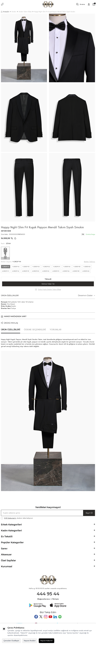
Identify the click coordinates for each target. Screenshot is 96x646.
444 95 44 (48, 593)
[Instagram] (46, 617)
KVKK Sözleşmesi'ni (10, 518)
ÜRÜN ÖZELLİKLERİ (48, 295)
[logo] (48, 4)
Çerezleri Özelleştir (11, 641)
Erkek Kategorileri (48, 524)
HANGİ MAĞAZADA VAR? (13, 316)
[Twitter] (41, 617)
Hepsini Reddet (30, 641)
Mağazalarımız (43, 599)
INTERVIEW (6, 231)
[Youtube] (50, 617)
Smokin (13, 12)
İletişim (55, 599)
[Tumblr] (55, 617)
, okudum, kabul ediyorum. (17, 518)
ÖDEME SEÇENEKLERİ (35, 329)
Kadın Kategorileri (48, 530)
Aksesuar (48, 554)
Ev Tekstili (48, 536)
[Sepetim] (94, 4)
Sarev (48, 548)
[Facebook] (36, 617)
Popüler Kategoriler (48, 542)
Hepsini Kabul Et (46, 641)
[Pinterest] (60, 617)
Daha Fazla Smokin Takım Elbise (49, 289)
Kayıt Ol (89, 513)
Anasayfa (5, 12)
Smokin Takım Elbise (25, 12)
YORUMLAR (55, 329)
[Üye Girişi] (89, 4)
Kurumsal (48, 566)
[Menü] (2, 4)
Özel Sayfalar (48, 560)
